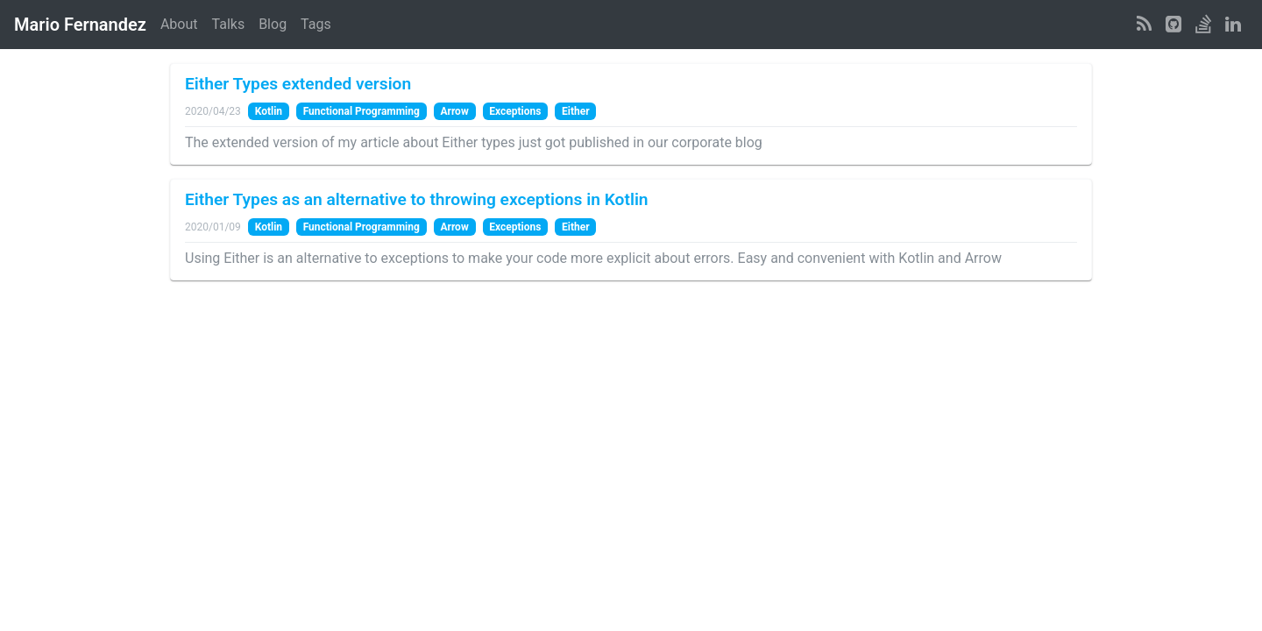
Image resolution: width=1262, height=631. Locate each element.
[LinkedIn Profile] (1233, 24)
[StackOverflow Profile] (1203, 24)
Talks (228, 24)
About (179, 24)
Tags (316, 24)
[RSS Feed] (1144, 24)
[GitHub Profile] (1173, 24)
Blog (273, 24)
